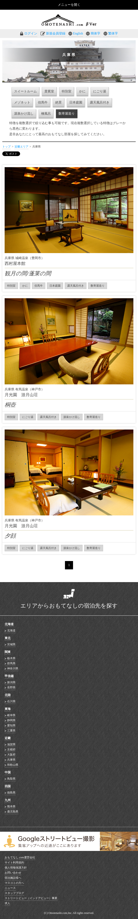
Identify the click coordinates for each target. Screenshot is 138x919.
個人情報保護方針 (16, 867)
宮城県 (11, 644)
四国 (8, 786)
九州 (8, 800)
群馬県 (11, 663)
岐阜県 (11, 715)
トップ (6, 146)
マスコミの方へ (14, 882)
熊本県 (11, 806)
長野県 (11, 687)
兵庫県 (11, 759)
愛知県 (11, 725)
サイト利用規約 (14, 862)
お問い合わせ (13, 872)
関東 (8, 652)
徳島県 (11, 792)
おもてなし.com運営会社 (20, 857)
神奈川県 (12, 668)
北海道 (9, 624)
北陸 (8, 695)
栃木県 (11, 658)
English (78, 33)
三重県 (11, 730)
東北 (8, 638)
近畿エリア (21, 146)
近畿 (8, 738)
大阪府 (11, 754)
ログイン (30, 33)
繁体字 (113, 33)
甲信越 (9, 676)
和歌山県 (12, 764)
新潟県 (11, 682)
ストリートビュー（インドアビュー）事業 (31, 898)
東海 (8, 709)
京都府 (11, 749)
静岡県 (11, 720)
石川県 (11, 701)
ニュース (10, 888)
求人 (7, 903)
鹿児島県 (12, 811)
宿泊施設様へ (13, 877)
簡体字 (95, 33)
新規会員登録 (55, 33)
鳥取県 (11, 778)
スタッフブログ (14, 893)
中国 (8, 772)
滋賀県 (11, 744)
